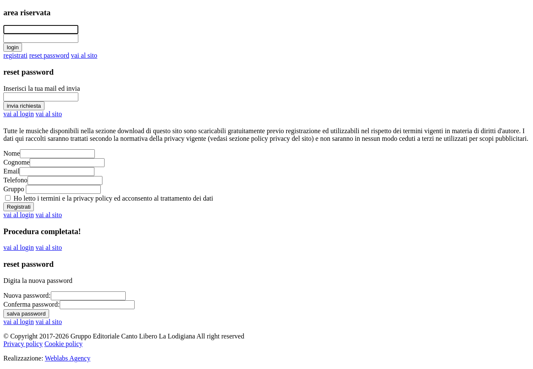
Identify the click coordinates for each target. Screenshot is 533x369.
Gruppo (13, 189)
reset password (49, 55)
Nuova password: (27, 295)
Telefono (15, 180)
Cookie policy (63, 343)
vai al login (18, 113)
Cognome (16, 162)
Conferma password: (31, 304)
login (13, 47)
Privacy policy (23, 343)
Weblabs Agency (68, 358)
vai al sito (84, 55)
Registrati (18, 207)
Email (11, 171)
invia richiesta (24, 106)
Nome (11, 153)
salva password (26, 313)
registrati (15, 55)
